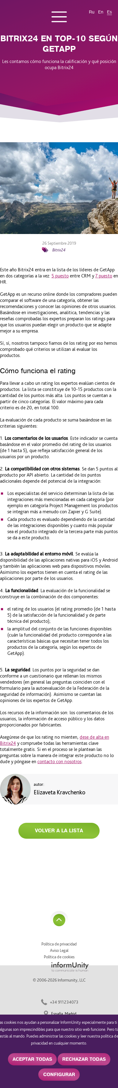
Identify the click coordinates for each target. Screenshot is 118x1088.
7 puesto (103, 276)
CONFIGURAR (59, 1074)
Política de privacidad (59, 943)
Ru (91, 12)
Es (109, 12)
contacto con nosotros (59, 761)
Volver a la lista (59, 831)
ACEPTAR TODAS (32, 1059)
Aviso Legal (59, 950)
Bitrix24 (59, 249)
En (100, 12)
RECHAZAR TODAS (84, 1059)
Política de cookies (59, 956)
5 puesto (60, 276)
